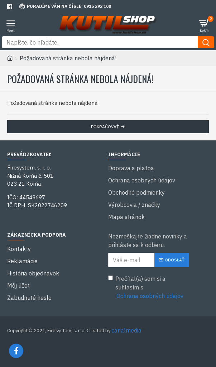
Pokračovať (105, 126)
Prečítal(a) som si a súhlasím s (146, 287)
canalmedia (126, 330)
